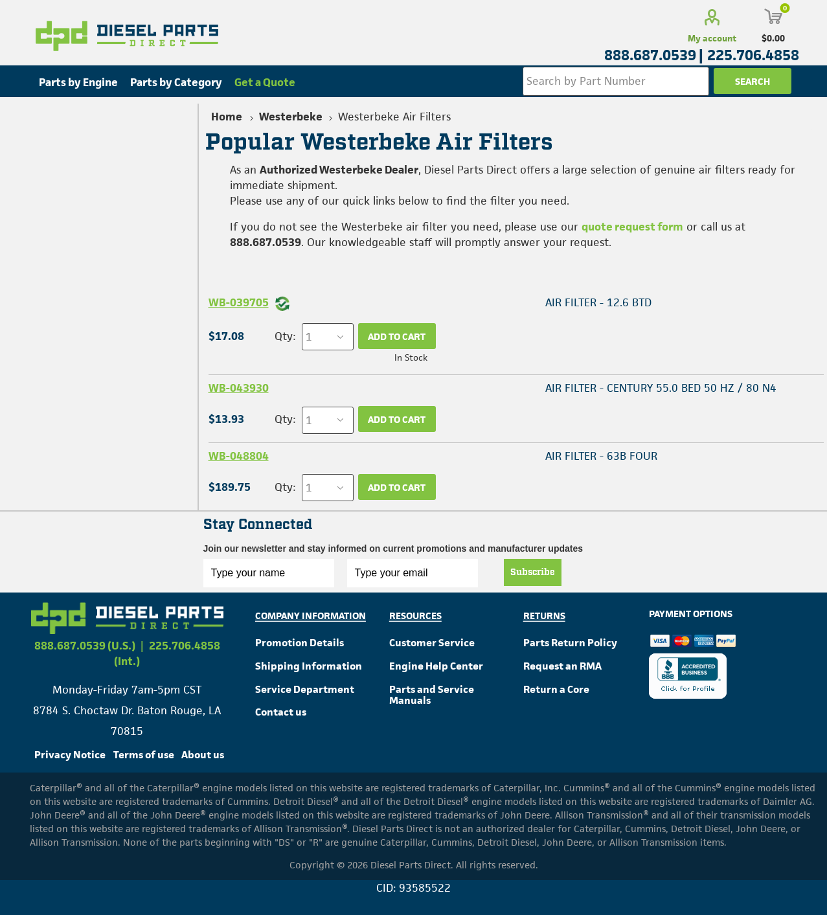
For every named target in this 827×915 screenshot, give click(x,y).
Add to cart (396, 336)
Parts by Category (176, 82)
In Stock (410, 357)
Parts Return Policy (570, 643)
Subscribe (532, 572)
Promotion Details (299, 643)
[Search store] (616, 81)
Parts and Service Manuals (431, 695)
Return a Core (556, 689)
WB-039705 (239, 302)
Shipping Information (308, 666)
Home (226, 116)
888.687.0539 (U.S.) (84, 645)
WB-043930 (239, 388)
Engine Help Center (436, 666)
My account (712, 38)
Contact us (280, 712)
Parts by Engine (78, 82)
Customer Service (432, 643)
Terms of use (143, 755)
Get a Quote (264, 82)
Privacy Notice (70, 755)
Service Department (304, 689)
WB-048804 (239, 456)
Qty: (285, 336)
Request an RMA (562, 666)
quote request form (632, 227)
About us (202, 755)
